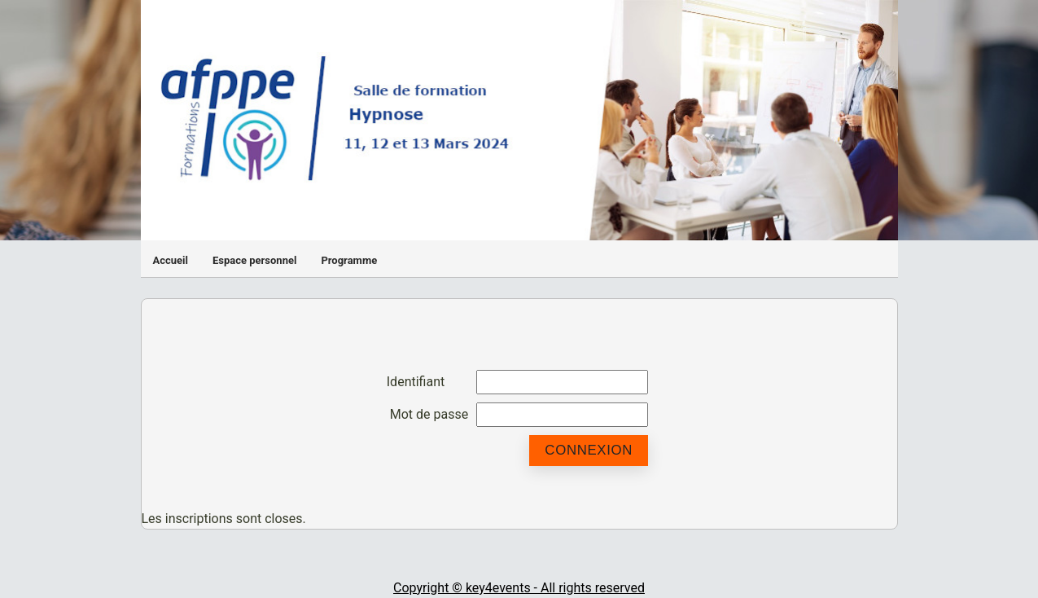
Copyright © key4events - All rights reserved (519, 588)
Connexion (589, 450)
